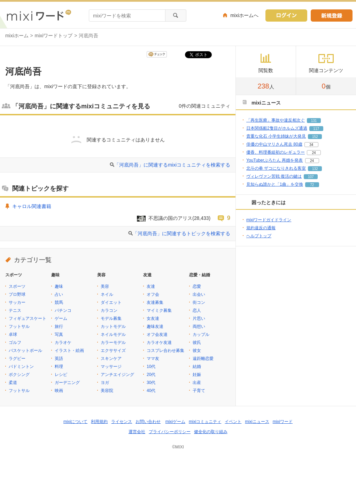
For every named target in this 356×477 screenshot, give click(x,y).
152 (315, 137)
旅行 (59, 326)
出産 (197, 382)
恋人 (197, 310)
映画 (59, 390)
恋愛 (197, 286)
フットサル (19, 326)
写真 (59, 334)
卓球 (13, 334)
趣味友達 (155, 326)
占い (59, 294)
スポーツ (17, 286)
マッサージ (111, 366)
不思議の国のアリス (170, 218)
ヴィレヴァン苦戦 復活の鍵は (274, 176)
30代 (151, 382)
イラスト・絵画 (69, 350)
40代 (151, 390)
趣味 (59, 286)
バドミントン (21, 366)
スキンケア (111, 358)
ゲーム (61, 318)
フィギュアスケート (27, 318)
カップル (201, 334)
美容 (105, 286)
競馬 (59, 302)
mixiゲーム (175, 421)
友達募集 (155, 302)
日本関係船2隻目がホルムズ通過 (276, 128)
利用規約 (99, 421)
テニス (15, 310)
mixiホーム (17, 35)
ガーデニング (67, 382)
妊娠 (197, 374)
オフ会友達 (157, 334)
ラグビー (17, 358)
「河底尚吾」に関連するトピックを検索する (181, 233)
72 (312, 185)
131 (314, 121)
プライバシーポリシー (170, 431)
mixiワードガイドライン (268, 219)
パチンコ (63, 310)
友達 (151, 286)
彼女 (197, 350)
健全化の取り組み (210, 431)
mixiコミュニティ (205, 421)
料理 (59, 366)
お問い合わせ (148, 421)
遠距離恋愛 (203, 358)
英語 (59, 358)
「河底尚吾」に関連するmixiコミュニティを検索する (172, 165)
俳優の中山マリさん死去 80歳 (274, 144)
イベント (233, 421)
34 (311, 145)
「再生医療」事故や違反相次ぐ (275, 120)
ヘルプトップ (258, 235)
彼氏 (197, 342)
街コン (199, 302)
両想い (199, 326)
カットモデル (113, 326)
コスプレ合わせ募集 (165, 350)
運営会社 (137, 431)
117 (316, 129)
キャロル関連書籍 (31, 206)
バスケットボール (25, 350)
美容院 (107, 390)
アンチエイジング (117, 374)
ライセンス (121, 421)
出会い (199, 294)
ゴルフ (15, 342)
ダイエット (111, 302)
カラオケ (63, 342)
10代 (151, 366)
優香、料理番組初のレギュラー (275, 152)
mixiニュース (257, 421)
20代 (151, 374)
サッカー (17, 302)
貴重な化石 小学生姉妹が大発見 (276, 136)
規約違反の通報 (261, 227)
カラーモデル (113, 342)
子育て (199, 390)
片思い (199, 318)
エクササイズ (113, 350)
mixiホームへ (244, 15)
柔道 (13, 382)
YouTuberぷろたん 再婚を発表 (274, 160)
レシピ (61, 374)
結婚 (197, 366)
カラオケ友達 (159, 342)
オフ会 (153, 294)
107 (311, 177)
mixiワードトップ (54, 35)
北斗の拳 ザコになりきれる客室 (276, 168)
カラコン (109, 310)
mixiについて (75, 421)
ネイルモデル (113, 334)
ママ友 (153, 358)
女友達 (153, 318)
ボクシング (19, 374)
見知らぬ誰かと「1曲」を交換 (274, 184)
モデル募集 (111, 318)
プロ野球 (17, 294)
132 (315, 169)
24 (314, 153)
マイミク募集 (159, 310)
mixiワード (283, 421)
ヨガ (105, 382)
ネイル (107, 294)
